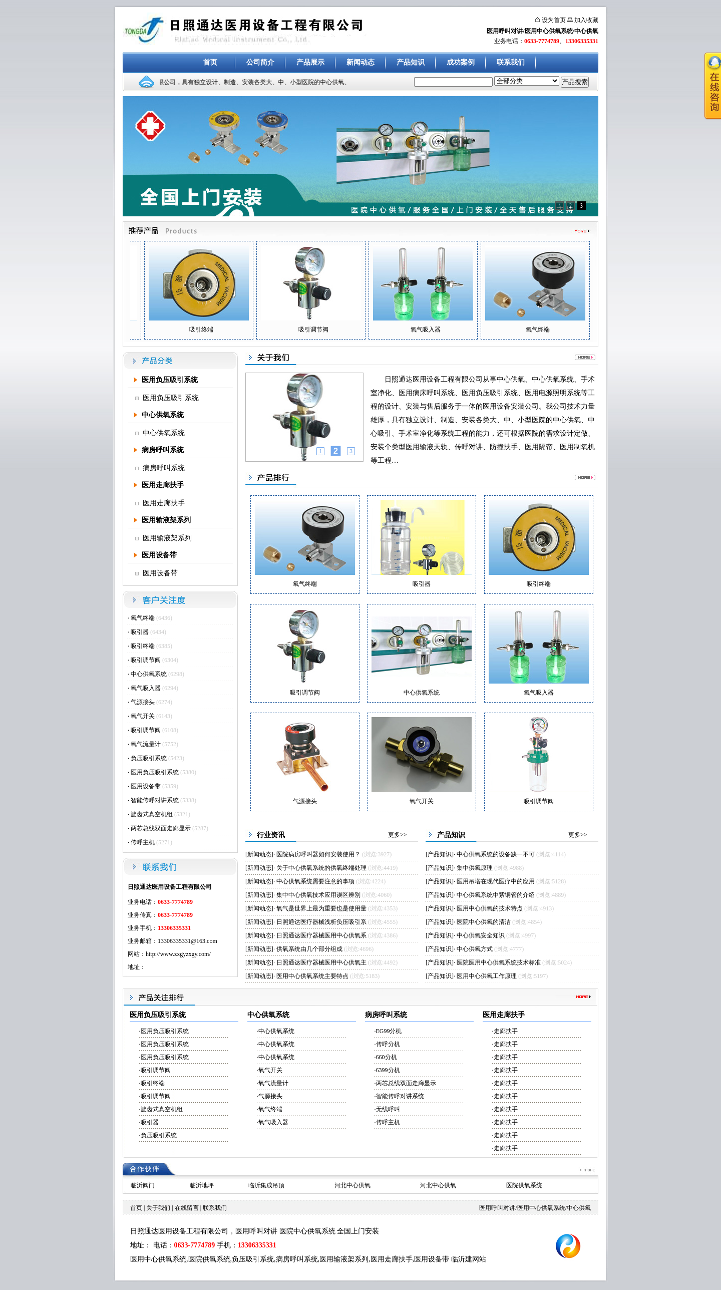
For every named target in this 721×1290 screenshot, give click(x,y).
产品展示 (310, 62)
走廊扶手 (506, 1031)
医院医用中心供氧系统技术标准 (499, 962)
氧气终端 (143, 617)
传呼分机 (388, 1044)
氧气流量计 (146, 744)
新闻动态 (360, 62)
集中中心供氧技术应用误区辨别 (318, 894)
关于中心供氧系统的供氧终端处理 (321, 867)
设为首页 (554, 20)
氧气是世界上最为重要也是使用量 (321, 908)
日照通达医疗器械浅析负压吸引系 (321, 921)
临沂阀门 (143, 1185)
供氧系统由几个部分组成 (309, 948)
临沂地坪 (202, 1185)
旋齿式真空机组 (152, 814)
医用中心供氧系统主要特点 (312, 976)
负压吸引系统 (149, 758)
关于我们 (158, 1207)
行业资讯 (271, 835)
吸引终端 (143, 646)
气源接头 (143, 702)
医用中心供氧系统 (158, 1259)
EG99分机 (389, 1031)
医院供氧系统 (524, 1185)
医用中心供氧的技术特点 (490, 908)
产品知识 (411, 62)
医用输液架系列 (166, 520)
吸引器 (140, 631)
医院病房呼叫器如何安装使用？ (318, 854)
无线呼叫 (388, 1109)
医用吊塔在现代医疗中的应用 (496, 881)
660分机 (386, 1057)
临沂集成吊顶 (266, 1185)
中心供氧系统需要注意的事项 (315, 881)
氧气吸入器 (146, 688)
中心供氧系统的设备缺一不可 (496, 854)
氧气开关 (143, 716)
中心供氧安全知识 (481, 935)
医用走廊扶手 (163, 485)
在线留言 (187, 1207)
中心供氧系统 (163, 415)
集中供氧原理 (475, 867)
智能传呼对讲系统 (155, 800)
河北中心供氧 (352, 1185)
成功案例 (461, 62)
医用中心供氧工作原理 (487, 976)
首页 (210, 62)
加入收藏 (586, 20)
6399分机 (388, 1070)
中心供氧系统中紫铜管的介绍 (496, 894)
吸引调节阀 (146, 660)
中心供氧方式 (475, 948)
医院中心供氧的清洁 (484, 921)
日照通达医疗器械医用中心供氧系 (321, 935)
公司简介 (260, 62)
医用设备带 (159, 555)
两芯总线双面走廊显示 (161, 828)
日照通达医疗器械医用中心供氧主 (321, 962)
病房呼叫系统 (163, 450)
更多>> (397, 834)
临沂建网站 (468, 1259)
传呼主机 (143, 842)
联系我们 (511, 62)
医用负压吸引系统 (170, 380)
